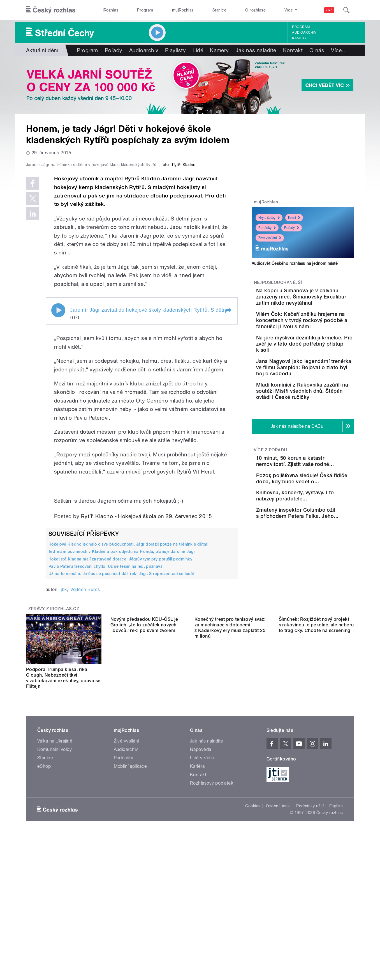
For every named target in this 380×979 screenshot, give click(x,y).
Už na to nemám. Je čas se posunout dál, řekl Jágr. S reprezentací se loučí (121, 693)
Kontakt (293, 50)
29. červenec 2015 (189, 635)
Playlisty (175, 50)
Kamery (299, 38)
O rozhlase (255, 10)
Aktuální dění (42, 50)
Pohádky (267, 228)
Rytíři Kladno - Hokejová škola (118, 635)
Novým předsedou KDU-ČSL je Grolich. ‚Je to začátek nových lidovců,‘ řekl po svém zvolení (144, 794)
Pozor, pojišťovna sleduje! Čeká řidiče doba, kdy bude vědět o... (318, 520)
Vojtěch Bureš (85, 708)
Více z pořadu (270, 480)
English (336, 925)
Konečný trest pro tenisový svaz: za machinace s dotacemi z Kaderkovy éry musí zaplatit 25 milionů (229, 797)
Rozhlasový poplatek (211, 902)
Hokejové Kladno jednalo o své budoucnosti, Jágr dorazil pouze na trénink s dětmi (128, 663)
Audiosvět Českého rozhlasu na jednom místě (295, 263)
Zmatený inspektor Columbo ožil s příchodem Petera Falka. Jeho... (320, 571)
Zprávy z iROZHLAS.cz (53, 727)
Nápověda (200, 868)
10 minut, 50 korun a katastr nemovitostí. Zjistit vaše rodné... (319, 495)
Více (339, 50)
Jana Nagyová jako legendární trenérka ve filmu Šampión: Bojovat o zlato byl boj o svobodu (318, 389)
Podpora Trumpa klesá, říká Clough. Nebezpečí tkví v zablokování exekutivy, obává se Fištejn (63, 797)
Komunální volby (54, 868)
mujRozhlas (183, 10)
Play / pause (58, 429)
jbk (64, 708)
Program (145, 10)
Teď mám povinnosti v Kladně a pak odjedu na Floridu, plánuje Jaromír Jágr (121, 670)
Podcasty (123, 877)
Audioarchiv (304, 33)
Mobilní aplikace (130, 885)
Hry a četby (269, 218)
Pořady (113, 50)
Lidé (198, 50)
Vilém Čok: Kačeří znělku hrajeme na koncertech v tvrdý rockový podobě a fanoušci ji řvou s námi (319, 329)
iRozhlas (111, 10)
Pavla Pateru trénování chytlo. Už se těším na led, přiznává (105, 685)
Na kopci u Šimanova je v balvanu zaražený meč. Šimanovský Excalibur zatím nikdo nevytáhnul (317, 300)
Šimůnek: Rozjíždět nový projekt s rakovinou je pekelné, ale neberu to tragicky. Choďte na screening (316, 794)
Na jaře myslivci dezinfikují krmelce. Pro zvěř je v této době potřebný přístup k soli (319, 359)
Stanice (219, 10)
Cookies (252, 925)
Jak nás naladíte (256, 50)
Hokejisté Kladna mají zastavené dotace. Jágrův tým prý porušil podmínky (120, 678)
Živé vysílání (269, 238)
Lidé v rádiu (202, 877)
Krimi (294, 218)
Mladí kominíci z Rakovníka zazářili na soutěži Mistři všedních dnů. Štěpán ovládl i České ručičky (321, 418)
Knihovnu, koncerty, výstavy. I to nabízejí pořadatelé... (312, 546)
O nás (316, 50)
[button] (227, 430)
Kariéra (197, 885)
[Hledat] (346, 10)
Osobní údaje (278, 925)
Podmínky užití (310, 925)
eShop (44, 885)
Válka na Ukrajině (54, 860)
